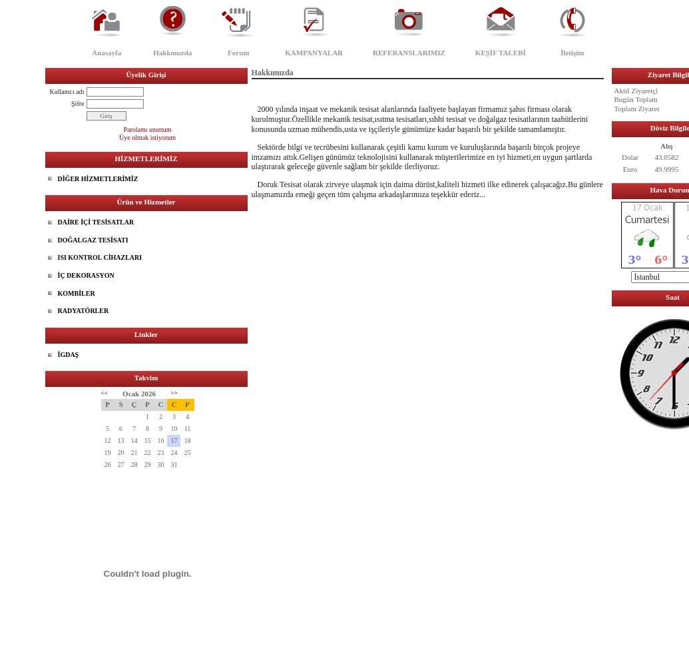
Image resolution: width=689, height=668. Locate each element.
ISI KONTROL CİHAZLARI (100, 257)
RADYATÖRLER (83, 310)
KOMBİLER (76, 293)
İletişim (572, 53)
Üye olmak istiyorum (147, 137)
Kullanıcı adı (67, 91)
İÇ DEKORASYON (86, 275)
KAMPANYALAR (314, 53)
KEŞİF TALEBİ (500, 53)
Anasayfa (106, 53)
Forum (238, 53)
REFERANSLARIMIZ (409, 53)
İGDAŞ (68, 354)
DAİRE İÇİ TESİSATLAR (96, 222)
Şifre (77, 103)
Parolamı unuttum (148, 129)
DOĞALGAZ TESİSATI (93, 240)
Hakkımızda (172, 53)
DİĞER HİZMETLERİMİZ (98, 178)
